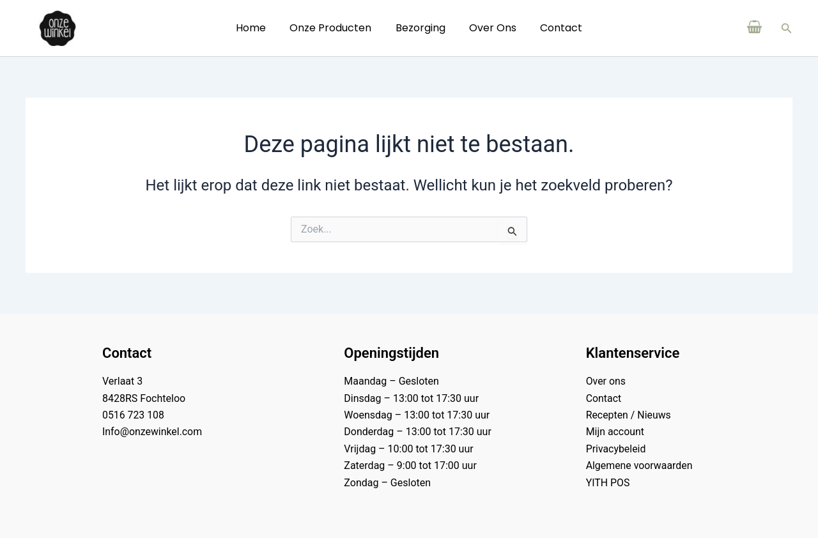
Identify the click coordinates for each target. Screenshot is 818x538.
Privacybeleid (616, 449)
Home (258, 27)
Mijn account (615, 432)
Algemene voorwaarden (639, 465)
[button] (786, 28)
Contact (555, 27)
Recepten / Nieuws (629, 415)
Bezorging (420, 27)
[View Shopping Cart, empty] (754, 28)
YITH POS (608, 483)
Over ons (489, 27)
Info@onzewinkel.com (152, 432)
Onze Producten (334, 27)
